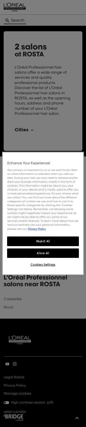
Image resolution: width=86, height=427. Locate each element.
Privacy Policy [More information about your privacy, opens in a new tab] (37, 228)
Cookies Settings (43, 264)
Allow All (43, 253)
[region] (43, 213)
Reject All (43, 241)
